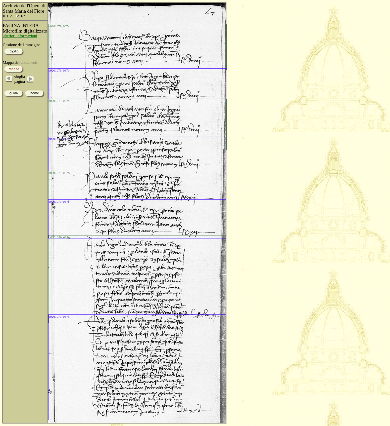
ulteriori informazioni (20, 36)
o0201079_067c (59, 101)
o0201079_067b (59, 70)
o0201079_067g (59, 237)
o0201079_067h (59, 316)
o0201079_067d (59, 139)
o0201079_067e (59, 173)
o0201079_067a (59, 26)
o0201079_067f (59, 201)
